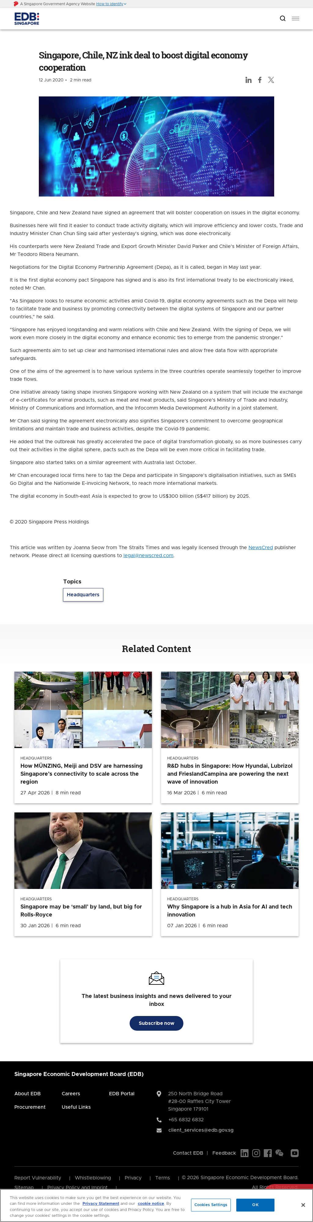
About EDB (27, 1093)
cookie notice (151, 1204)
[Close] (303, 1205)
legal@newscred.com (148, 555)
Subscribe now (156, 1023)
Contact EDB (188, 1153)
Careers (71, 1093)
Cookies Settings (210, 1205)
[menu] (296, 19)
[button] (111, 4)
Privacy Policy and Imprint (77, 1187)
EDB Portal (121, 1093)
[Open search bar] (282, 19)
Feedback (224, 1153)
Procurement (30, 1107)
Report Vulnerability (37, 1177)
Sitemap (24, 1187)
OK (255, 1205)
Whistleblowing (93, 1177)
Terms (162, 1177)
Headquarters (83, 594)
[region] (156, 1205)
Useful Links (76, 1107)
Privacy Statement (101, 1204)
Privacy (133, 1177)
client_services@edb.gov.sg (201, 1130)
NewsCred (261, 547)
